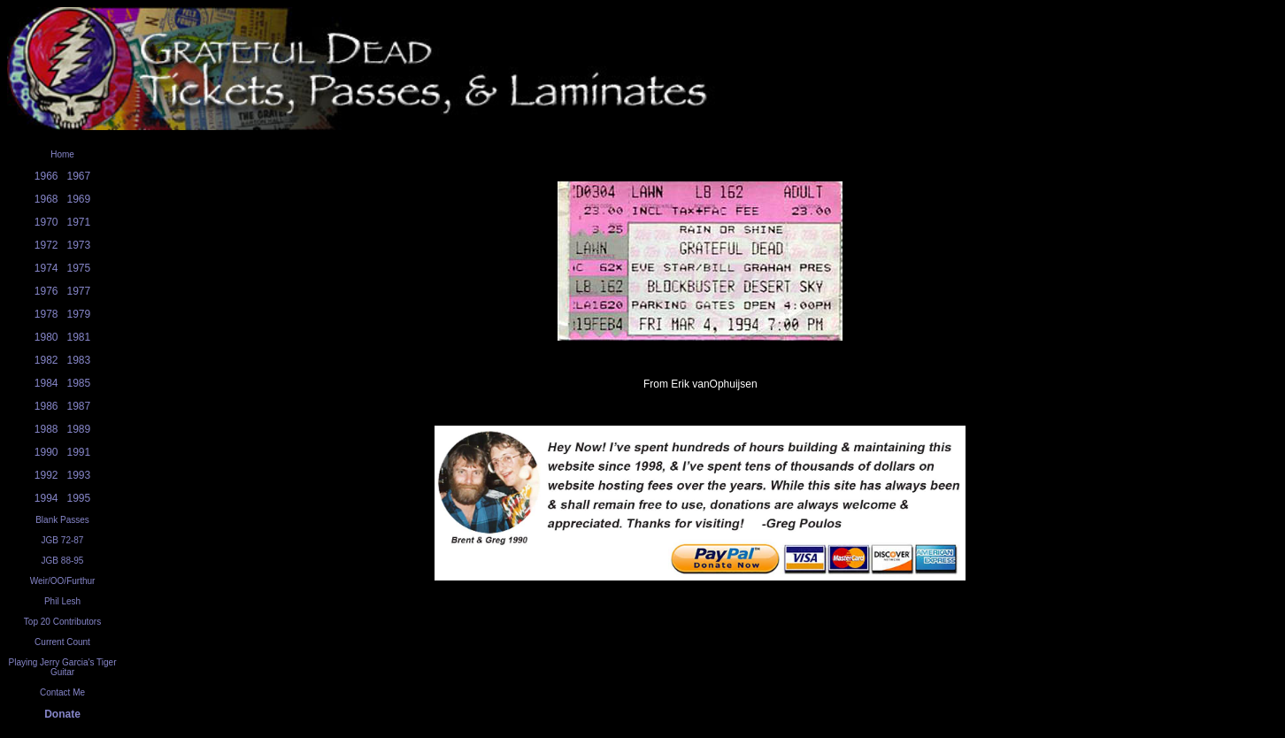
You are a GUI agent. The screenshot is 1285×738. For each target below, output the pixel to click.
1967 (79, 176)
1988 (46, 429)
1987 (79, 406)
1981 (79, 337)
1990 (46, 452)
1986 (46, 406)
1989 (79, 429)
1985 (79, 383)
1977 (79, 291)
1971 (79, 222)
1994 (46, 498)
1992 (46, 475)
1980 (46, 337)
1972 (46, 245)
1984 (46, 383)
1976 (46, 291)
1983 (79, 360)
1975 (79, 268)
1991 (79, 452)
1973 (79, 245)
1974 (46, 268)
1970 (46, 222)
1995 (79, 498)
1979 (79, 314)
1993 (79, 475)
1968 (46, 199)
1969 (79, 199)
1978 (46, 314)
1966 (46, 176)
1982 (46, 360)
